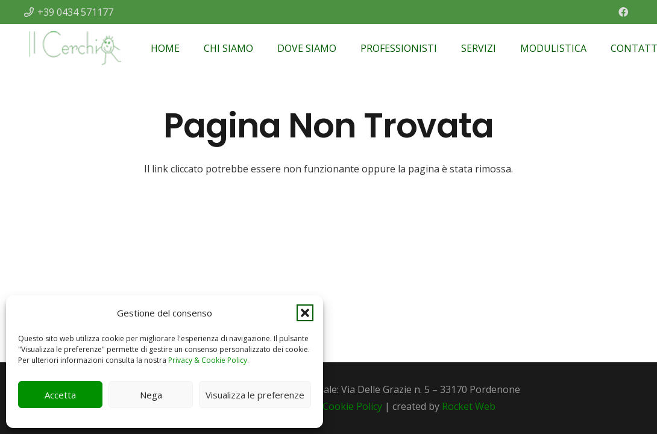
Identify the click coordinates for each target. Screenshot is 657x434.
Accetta (60, 395)
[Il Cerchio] (74, 48)
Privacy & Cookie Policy (207, 360)
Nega (151, 395)
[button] (305, 313)
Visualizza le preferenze (255, 395)
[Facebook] (623, 12)
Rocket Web (468, 406)
